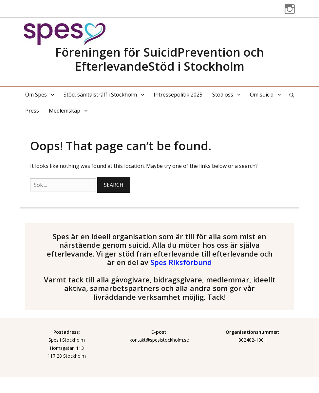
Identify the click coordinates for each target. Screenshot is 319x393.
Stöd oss (222, 94)
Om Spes (36, 94)
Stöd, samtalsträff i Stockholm (100, 94)
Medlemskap (64, 110)
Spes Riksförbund (181, 262)
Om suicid (261, 94)
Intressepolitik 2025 (178, 94)
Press (32, 110)
